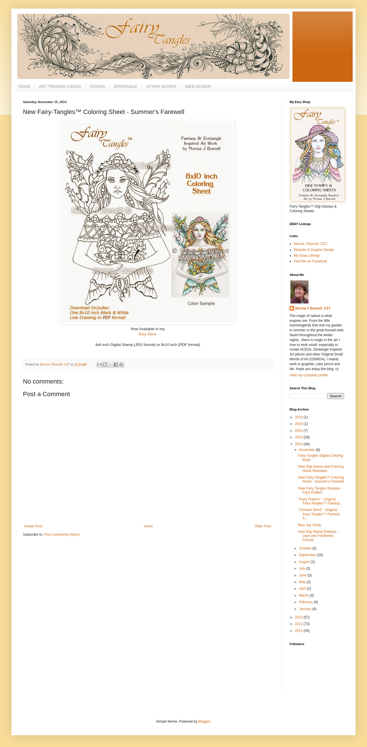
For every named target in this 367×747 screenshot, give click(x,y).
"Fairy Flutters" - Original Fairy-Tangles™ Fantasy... (320, 501)
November (307, 450)
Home (148, 526)
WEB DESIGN (197, 86)
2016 (299, 431)
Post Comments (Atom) (62, 535)
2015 (299, 437)
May (303, 582)
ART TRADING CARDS (60, 86)
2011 (299, 631)
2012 (299, 624)
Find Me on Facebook (310, 261)
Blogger (204, 721)
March (304, 595)
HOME (24, 86)
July (302, 568)
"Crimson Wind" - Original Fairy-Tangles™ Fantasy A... (319, 514)
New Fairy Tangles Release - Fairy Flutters (320, 490)
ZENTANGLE (126, 86)
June (303, 575)
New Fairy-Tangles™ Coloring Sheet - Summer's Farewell (321, 479)
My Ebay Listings (307, 255)
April (303, 589)
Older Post (263, 526)
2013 (299, 617)
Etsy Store (148, 334)
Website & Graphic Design (314, 250)
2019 (299, 417)
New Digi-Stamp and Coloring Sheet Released (320, 469)
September (308, 555)
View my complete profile (309, 375)
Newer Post (33, 526)
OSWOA (97, 86)
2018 (299, 424)
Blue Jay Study (309, 525)
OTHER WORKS (161, 86)
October (305, 548)
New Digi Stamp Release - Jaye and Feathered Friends (318, 536)
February (306, 602)
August (305, 562)
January (305, 609)
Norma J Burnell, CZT (310, 244)
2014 (299, 444)
